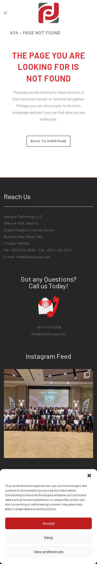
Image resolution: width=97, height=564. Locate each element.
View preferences (49, 552)
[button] (89, 475)
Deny (48, 537)
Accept (49, 523)
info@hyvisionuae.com (33, 257)
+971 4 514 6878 (48, 327)
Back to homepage (48, 141)
